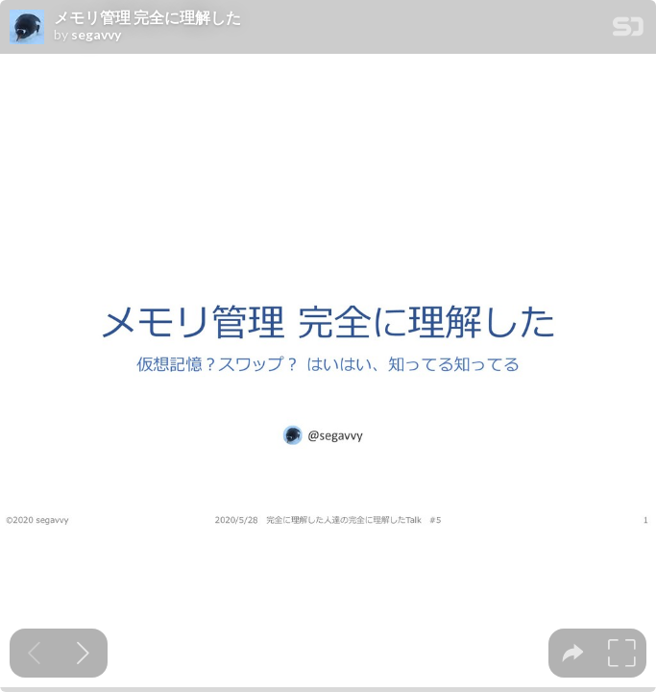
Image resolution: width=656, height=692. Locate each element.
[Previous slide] (34, 653)
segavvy (96, 34)
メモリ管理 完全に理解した (147, 17)
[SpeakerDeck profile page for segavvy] (27, 28)
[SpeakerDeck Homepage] (628, 30)
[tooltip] (573, 653)
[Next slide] (83, 653)
